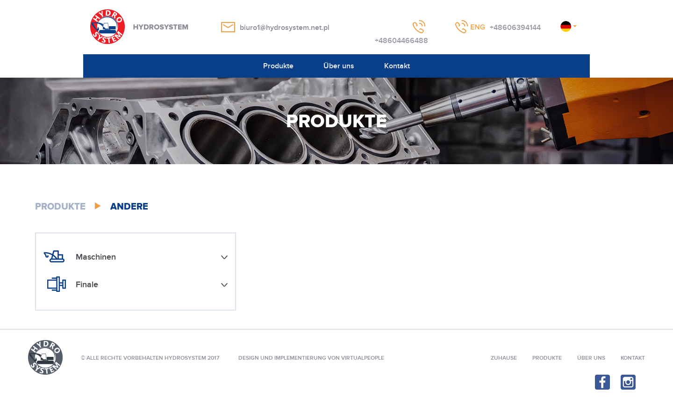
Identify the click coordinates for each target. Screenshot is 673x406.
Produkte (278, 66)
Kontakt (397, 66)
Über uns (338, 66)
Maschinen (96, 257)
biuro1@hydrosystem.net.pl (284, 27)
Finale (87, 285)
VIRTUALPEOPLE (362, 358)
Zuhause (504, 358)
